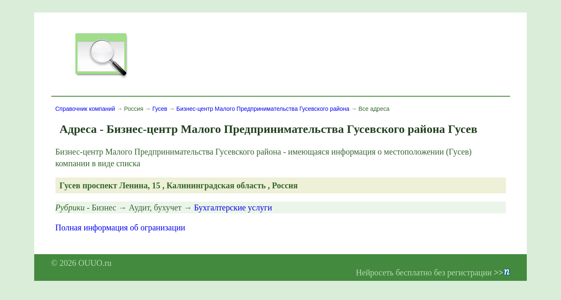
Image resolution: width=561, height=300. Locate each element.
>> (502, 272)
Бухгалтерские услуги (233, 207)
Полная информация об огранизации (120, 227)
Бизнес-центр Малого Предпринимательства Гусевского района (263, 108)
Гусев (159, 108)
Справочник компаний (85, 108)
